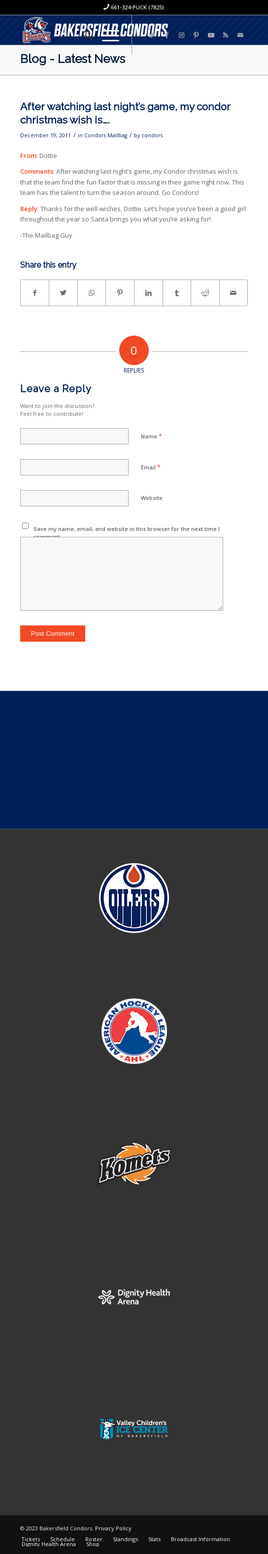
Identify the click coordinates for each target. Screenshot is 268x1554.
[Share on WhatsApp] (92, 293)
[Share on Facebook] (35, 293)
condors (152, 135)
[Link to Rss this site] (225, 35)
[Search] (82, 35)
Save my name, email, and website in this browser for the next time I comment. (127, 533)
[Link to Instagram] (181, 35)
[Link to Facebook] (166, 35)
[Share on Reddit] (205, 293)
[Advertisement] (134, 760)
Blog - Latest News (72, 59)
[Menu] (105, 35)
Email (151, 467)
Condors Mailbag (105, 135)
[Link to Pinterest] (196, 35)
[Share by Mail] (234, 293)
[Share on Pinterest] (120, 293)
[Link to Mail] (240, 35)
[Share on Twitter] (63, 293)
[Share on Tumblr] (177, 293)
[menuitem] (82, 35)
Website (152, 497)
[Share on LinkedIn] (148, 293)
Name (151, 436)
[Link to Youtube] (210, 35)
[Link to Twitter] (151, 35)
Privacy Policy (113, 1528)
